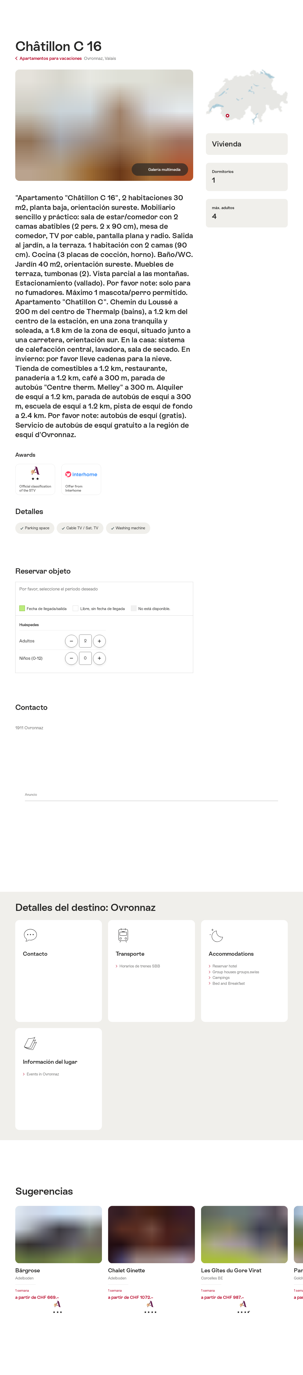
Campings (221, 977)
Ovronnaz (133, 907)
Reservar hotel (225, 966)
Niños (31, 658)
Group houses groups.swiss (236, 972)
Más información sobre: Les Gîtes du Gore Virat (244, 1268)
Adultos (26, 640)
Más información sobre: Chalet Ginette (151, 1268)
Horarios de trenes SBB (139, 966)
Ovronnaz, (94, 58)
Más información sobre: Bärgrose (58, 1268)
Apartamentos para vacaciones (49, 58)
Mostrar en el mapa (247, 97)
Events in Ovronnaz (43, 1074)
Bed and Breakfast (229, 983)
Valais (110, 58)
